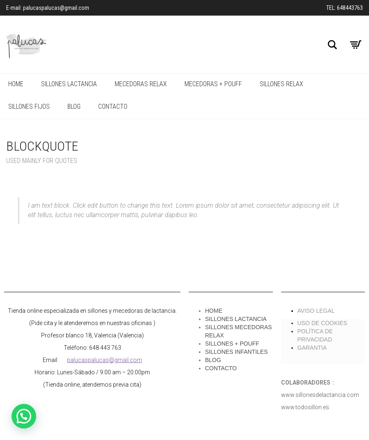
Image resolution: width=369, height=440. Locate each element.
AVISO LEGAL (316, 310)
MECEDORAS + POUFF (213, 84)
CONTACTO (112, 106)
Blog (74, 106)
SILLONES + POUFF (232, 343)
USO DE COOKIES (322, 323)
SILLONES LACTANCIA (69, 84)
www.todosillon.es (305, 407)
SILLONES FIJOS (29, 106)
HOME (15, 84)
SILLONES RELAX (281, 84)
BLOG (213, 360)
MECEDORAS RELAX (141, 84)
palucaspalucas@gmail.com (104, 360)
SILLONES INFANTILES (236, 351)
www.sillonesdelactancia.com (320, 395)
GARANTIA (312, 347)
